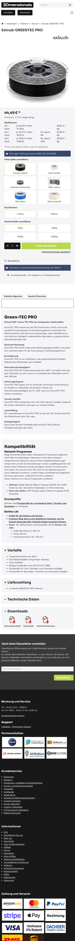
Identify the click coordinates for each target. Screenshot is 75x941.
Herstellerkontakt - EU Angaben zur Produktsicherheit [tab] (35, 275)
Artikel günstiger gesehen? (56, 251)
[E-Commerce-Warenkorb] (25, 12)
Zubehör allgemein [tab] (13, 296)
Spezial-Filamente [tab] (37, 296)
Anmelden (8, 12)
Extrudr (35, 23)
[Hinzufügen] (17, 246)
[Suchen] (70, 5)
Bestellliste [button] (12, 260)
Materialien (12, 23)
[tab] (37, 550)
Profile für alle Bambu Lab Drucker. (26, 515)
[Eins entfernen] (7, 246)
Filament (24, 23)
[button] (46, 246)
